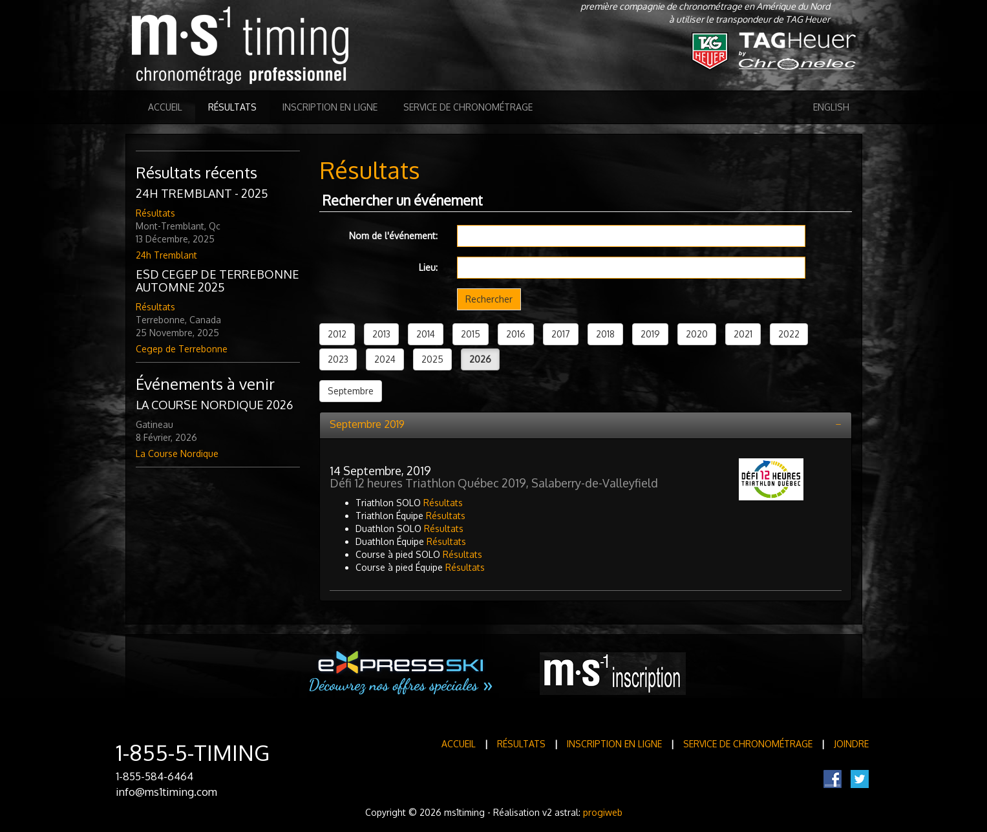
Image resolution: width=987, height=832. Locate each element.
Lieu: (428, 267)
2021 (743, 333)
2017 (560, 333)
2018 (605, 333)
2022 (789, 333)
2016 (515, 333)
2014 (425, 333)
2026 (480, 359)
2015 (470, 333)
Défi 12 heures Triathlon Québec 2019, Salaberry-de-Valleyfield (494, 483)
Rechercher (489, 298)
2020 (697, 333)
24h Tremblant (166, 255)
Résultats (232, 106)
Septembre (351, 390)
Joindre (851, 743)
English (831, 106)
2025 (432, 359)
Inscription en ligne (329, 106)
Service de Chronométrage (468, 106)
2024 (385, 359)
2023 (338, 359)
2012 (337, 333)
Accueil (165, 106)
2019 (650, 333)
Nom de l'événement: (393, 235)
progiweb (602, 812)
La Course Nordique (177, 453)
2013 (381, 333)
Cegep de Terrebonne (182, 348)
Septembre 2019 (367, 424)
